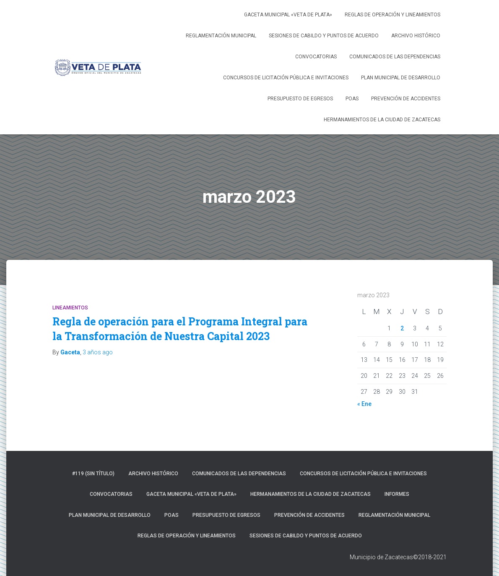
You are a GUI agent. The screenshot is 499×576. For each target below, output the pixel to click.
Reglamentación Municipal (221, 36)
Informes (397, 494)
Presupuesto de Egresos (300, 99)
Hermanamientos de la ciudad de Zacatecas (382, 120)
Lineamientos (70, 308)
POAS (352, 99)
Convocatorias (316, 57)
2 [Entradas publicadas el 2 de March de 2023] (402, 328)
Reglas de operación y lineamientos (392, 15)
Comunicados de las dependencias (394, 57)
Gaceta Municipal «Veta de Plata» (288, 15)
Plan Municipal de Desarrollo (400, 78)
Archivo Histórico (415, 36)
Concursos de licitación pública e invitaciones (285, 78)
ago (98, 352)
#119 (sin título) (93, 474)
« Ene (364, 404)
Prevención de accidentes (405, 99)
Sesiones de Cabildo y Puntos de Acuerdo (324, 36)
